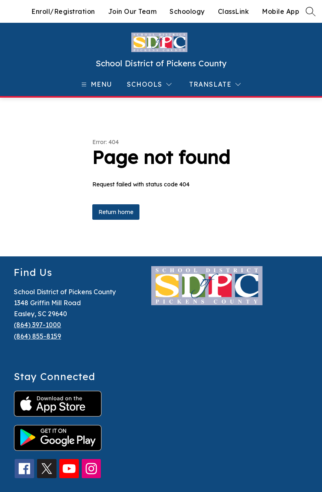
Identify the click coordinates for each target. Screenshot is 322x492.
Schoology (187, 11)
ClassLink (233, 11)
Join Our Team (132, 11)
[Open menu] (95, 84)
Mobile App (280, 11)
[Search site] (310, 11)
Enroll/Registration (63, 11)
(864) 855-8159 (37, 336)
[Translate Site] (215, 84)
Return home (115, 212)
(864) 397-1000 (37, 325)
